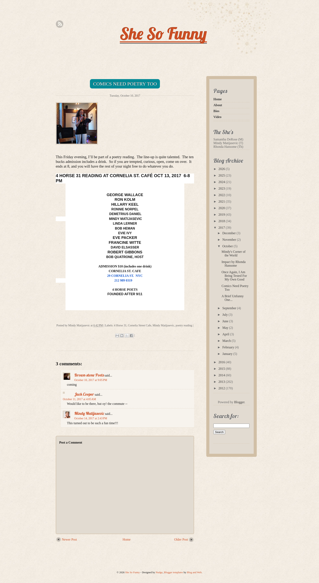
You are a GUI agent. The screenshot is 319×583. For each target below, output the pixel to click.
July (225, 314)
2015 (222, 368)
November (229, 239)
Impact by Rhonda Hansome (234, 263)
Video (217, 117)
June (225, 321)
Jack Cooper (84, 394)
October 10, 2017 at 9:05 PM (90, 380)
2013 (222, 381)
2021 (222, 201)
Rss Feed (59, 24)
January (227, 354)
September (229, 308)
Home (127, 539)
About (217, 105)
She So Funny (163, 33)
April (226, 334)
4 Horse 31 (120, 325)
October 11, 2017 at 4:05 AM (79, 399)
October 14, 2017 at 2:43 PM (90, 418)
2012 (222, 388)
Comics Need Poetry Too (125, 83)
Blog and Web (194, 572)
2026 (222, 169)
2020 (222, 208)
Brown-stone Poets (89, 375)
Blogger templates (173, 572)
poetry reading (184, 325)
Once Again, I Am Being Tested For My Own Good (234, 275)
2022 (222, 195)
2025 (222, 175)
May (225, 327)
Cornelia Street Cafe (139, 325)
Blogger (239, 402)
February (228, 347)
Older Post (181, 539)
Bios (216, 111)
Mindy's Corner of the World (234, 253)
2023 (222, 188)
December (229, 233)
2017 (222, 227)
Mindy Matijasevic (163, 325)
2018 (222, 221)
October (228, 246)
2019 (222, 214)
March (227, 340)
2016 (222, 362)
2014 (222, 375)
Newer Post (69, 539)
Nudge (159, 572)
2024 (222, 182)
